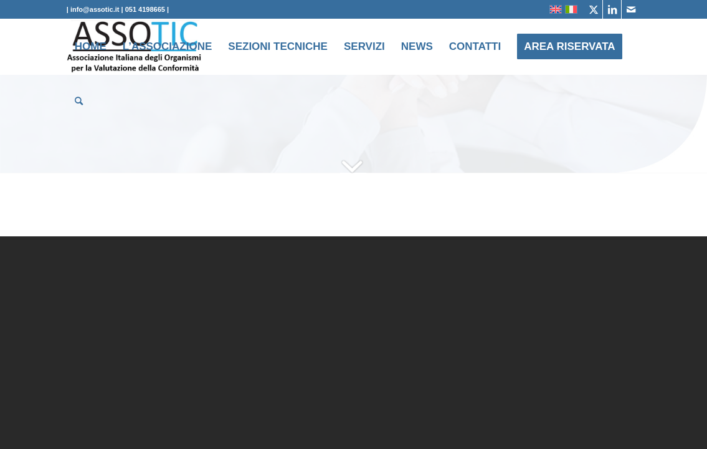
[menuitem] (91, 46)
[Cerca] (79, 101)
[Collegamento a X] (593, 9)
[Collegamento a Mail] (631, 9)
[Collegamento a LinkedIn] (612, 9)
